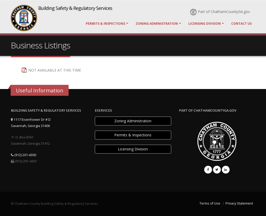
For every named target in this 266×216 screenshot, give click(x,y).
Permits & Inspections (105, 23)
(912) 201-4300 (23, 155)
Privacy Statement (239, 203)
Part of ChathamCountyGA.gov (220, 11)
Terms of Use (210, 203)
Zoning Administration (157, 23)
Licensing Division (204, 23)
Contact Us (241, 23)
